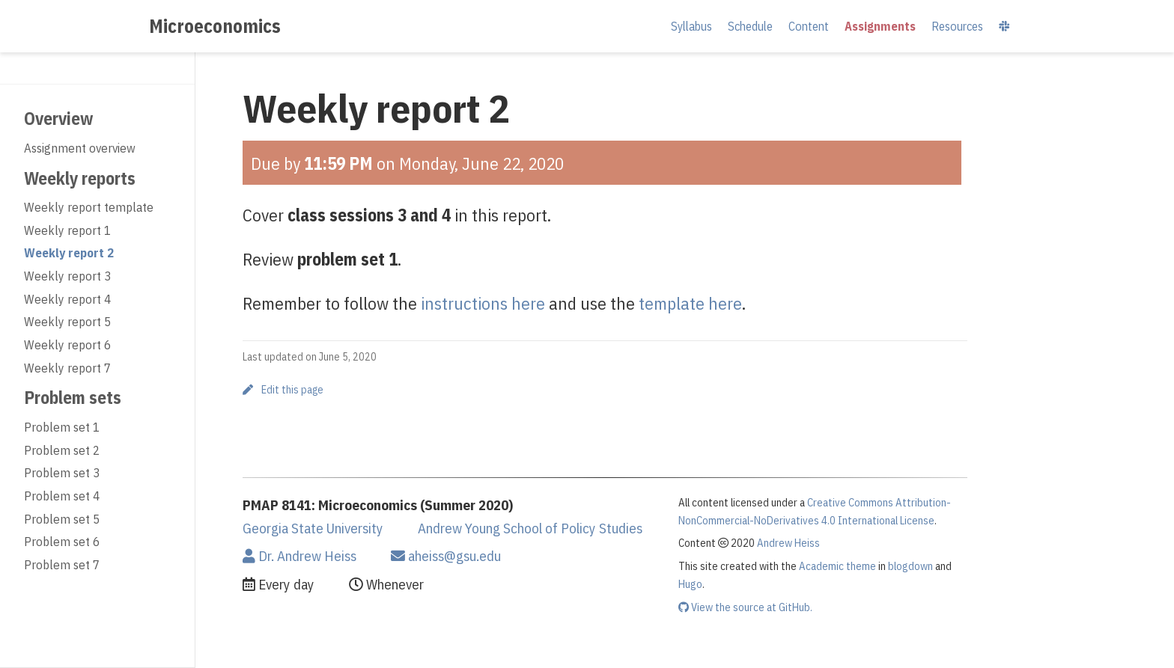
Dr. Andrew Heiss (299, 556)
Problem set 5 (62, 519)
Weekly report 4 (67, 299)
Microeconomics (215, 25)
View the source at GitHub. (745, 607)
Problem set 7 (62, 565)
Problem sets (72, 397)
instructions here (483, 303)
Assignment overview (80, 148)
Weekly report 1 (67, 230)
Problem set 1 (62, 427)
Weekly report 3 (67, 276)
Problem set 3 (62, 473)
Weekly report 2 (69, 253)
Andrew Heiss (788, 543)
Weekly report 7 (67, 368)
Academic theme (837, 566)
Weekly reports (80, 178)
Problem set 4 (62, 496)
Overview (58, 118)
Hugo (690, 584)
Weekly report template (88, 207)
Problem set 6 (62, 541)
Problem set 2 (62, 450)
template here (690, 303)
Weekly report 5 (67, 321)
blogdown (910, 566)
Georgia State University (313, 528)
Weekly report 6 (67, 345)
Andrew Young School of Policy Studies (530, 528)
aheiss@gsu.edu (446, 556)
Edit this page (283, 389)
